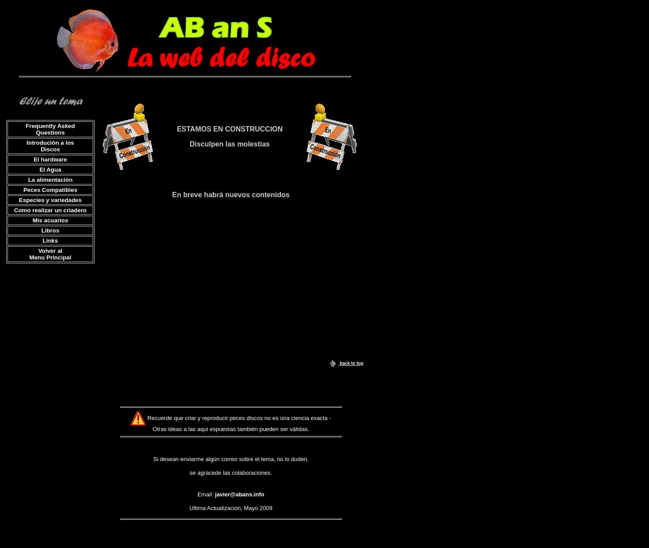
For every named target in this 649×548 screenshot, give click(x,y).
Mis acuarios (50, 220)
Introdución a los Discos (50, 146)
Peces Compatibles (50, 190)
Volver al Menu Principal (51, 254)
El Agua (50, 169)
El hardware (50, 159)
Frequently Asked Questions (50, 129)
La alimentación (50, 179)
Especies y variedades (50, 200)
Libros (51, 230)
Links (50, 240)
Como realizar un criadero (50, 210)
